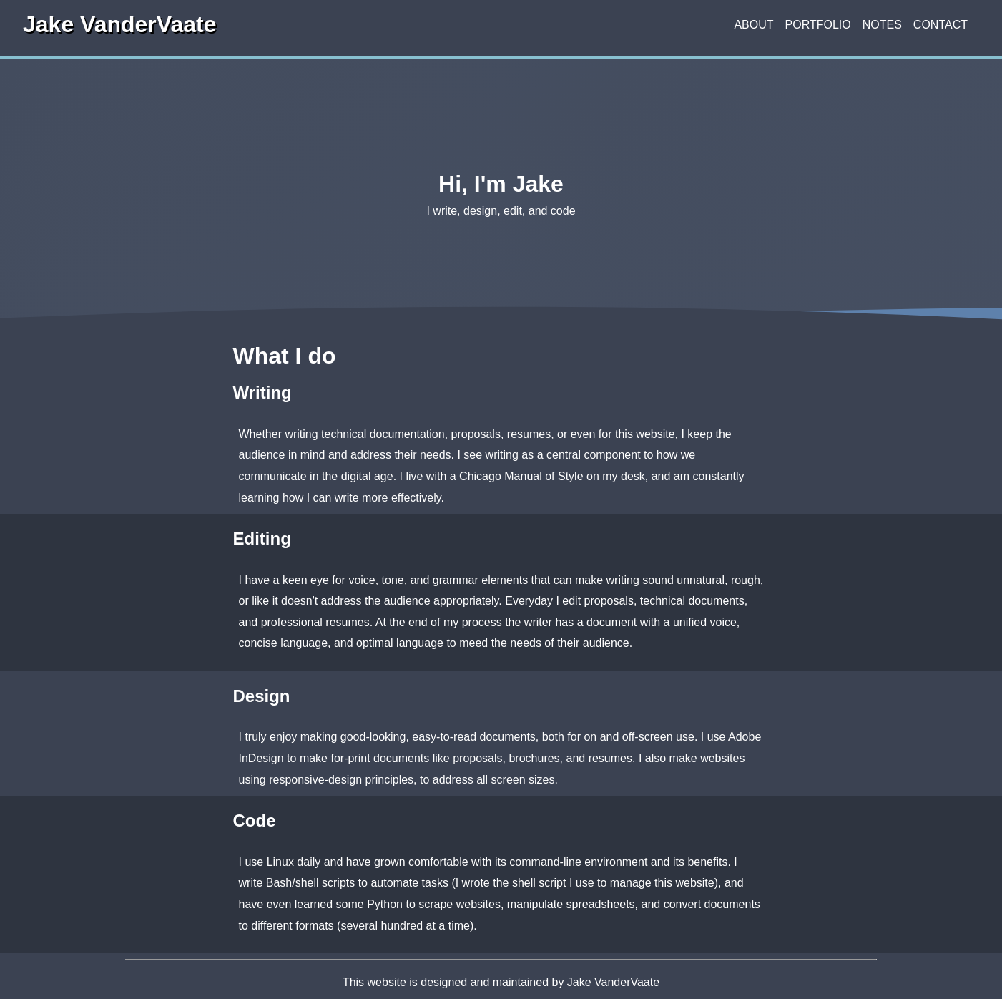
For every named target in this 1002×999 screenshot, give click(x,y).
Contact (940, 25)
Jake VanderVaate (119, 25)
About (753, 25)
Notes (882, 25)
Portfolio (818, 25)
